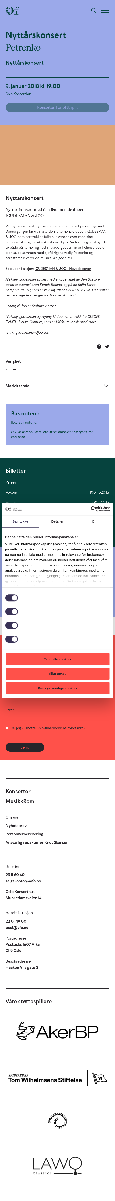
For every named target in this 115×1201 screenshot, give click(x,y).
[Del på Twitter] (106, 346)
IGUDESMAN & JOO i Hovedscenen (63, 269)
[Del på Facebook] (99, 346)
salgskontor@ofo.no (23, 881)
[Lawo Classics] (57, 1164)
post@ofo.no (17, 927)
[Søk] (93, 10)
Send (24, 747)
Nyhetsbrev (16, 825)
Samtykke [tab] (20, 521)
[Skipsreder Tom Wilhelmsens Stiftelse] (57, 1077)
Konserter (18, 791)
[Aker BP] (57, 1033)
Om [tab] (94, 521)
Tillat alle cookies (57, 659)
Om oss (12, 817)
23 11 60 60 (15, 875)
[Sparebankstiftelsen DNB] (57, 1121)
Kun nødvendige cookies (57, 688)
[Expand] (57, 385)
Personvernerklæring (24, 834)
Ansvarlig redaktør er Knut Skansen (37, 842)
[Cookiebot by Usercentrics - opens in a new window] (90, 509)
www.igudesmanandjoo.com (28, 332)
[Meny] (105, 10)
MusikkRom (20, 801)
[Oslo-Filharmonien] (12, 11)
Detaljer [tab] (57, 521)
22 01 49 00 (16, 921)
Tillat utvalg (57, 673)
